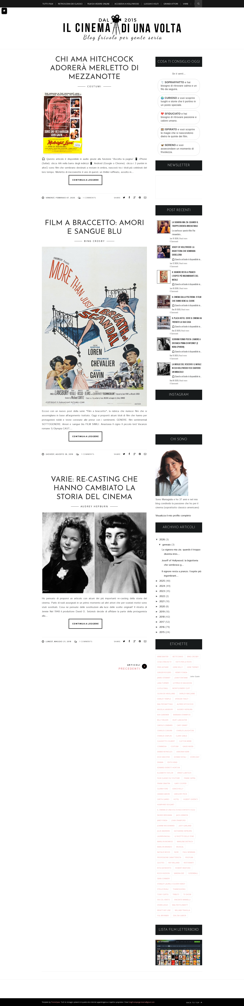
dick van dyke (163, 757)
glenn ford (162, 788)
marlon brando (164, 847)
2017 (162, 622)
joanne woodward (166, 825)
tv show (187, 894)
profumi (189, 857)
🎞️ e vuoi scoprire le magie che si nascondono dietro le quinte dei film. (178, 133)
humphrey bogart (165, 804)
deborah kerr (182, 751)
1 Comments (89, 197)
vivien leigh (162, 905)
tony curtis (162, 894)
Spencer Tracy (181, 699)
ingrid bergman (164, 815)
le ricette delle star (184, 836)
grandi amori (163, 794)
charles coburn (164, 730)
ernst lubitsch (184, 773)
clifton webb (185, 741)
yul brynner (163, 915)
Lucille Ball (162, 688)
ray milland (174, 862)
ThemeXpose (55, 1002)
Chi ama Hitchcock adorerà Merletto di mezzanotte (94, 68)
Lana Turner (163, 683)
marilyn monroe (165, 841)
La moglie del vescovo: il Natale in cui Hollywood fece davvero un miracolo (186, 367)
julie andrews (163, 831)
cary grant (182, 725)
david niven (188, 746)
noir (176, 852)
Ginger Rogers (164, 672)
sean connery (163, 878)
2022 (162, 596)
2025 (162, 581)
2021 (162, 601)
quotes (160, 862)
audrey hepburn (94, 506)
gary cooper (180, 783)
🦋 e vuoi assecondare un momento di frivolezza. (177, 148)
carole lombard (165, 725)
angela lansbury (165, 709)
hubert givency (190, 799)
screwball (193, 873)
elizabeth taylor (165, 773)
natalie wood (163, 852)
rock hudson (163, 873)
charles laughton (185, 730)
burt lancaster (180, 720)
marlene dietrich (185, 841)
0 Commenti (174, 241)
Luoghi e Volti (151, 3)
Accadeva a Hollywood (127, 3)
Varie (185, 3)
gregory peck (180, 794)
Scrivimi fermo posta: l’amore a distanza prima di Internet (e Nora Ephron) (186, 342)
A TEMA (45, 11)
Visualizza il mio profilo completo (173, 515)
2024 (162, 586)
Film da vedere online (98, 3)
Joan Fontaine (181, 677)
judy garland (185, 825)
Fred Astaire (163, 667)
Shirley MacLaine (187, 693)
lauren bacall (163, 836)
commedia (162, 746)
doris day (194, 757)
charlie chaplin (164, 736)
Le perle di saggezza (182, 683)
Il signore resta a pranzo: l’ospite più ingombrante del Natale (185, 275)
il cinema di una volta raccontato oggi (176, 810)
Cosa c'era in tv (164, 662)
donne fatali (180, 757)
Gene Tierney (193, 667)
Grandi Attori (171, 3)
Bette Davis (178, 656)
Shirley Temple (164, 699)
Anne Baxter (162, 656)
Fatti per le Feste (184, 662)
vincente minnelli (182, 899)
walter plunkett (180, 905)
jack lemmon (182, 815)
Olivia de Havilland (166, 693)
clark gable (181, 736)
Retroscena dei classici (70, 3)
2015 (162, 632)
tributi (176, 894)
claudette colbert (166, 741)
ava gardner (163, 714)
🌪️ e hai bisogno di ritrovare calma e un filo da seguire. (179, 86)
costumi (94, 86)
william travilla (182, 910)
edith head (172, 762)
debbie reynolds (164, 751)
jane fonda (162, 820)
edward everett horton (168, 767)
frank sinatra (163, 783)
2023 (162, 591)
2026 (162, 539)
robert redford (182, 868)
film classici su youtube (168, 778)
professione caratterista (169, 857)
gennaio (166, 545)
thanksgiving (179, 889)
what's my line (164, 910)
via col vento (163, 899)
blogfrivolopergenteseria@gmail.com (142, 1002)
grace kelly (177, 788)
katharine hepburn (183, 831)
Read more (183, 238)
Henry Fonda (181, 672)
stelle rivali (163, 889)
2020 (162, 606)
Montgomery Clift (181, 688)
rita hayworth (164, 868)
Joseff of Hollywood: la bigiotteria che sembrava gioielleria (183, 250)
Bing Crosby (94, 241)
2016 (162, 627)
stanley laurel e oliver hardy (171, 884)
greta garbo (163, 799)
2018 (162, 617)
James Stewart (163, 677)
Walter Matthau (165, 704)
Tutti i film (47, 3)
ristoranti (189, 862)
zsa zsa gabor (179, 915)
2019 (162, 612)
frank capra (189, 778)
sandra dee (179, 873)
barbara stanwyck (181, 714)
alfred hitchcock (185, 704)
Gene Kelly (178, 667)
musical (180, 847)
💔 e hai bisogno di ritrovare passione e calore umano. (179, 117)
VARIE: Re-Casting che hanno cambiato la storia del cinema (94, 488)
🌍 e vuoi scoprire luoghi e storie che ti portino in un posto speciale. (178, 101)
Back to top (194, 1002)
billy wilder (162, 720)
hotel (176, 799)
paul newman (189, 852)
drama (160, 762)
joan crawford (178, 820)
